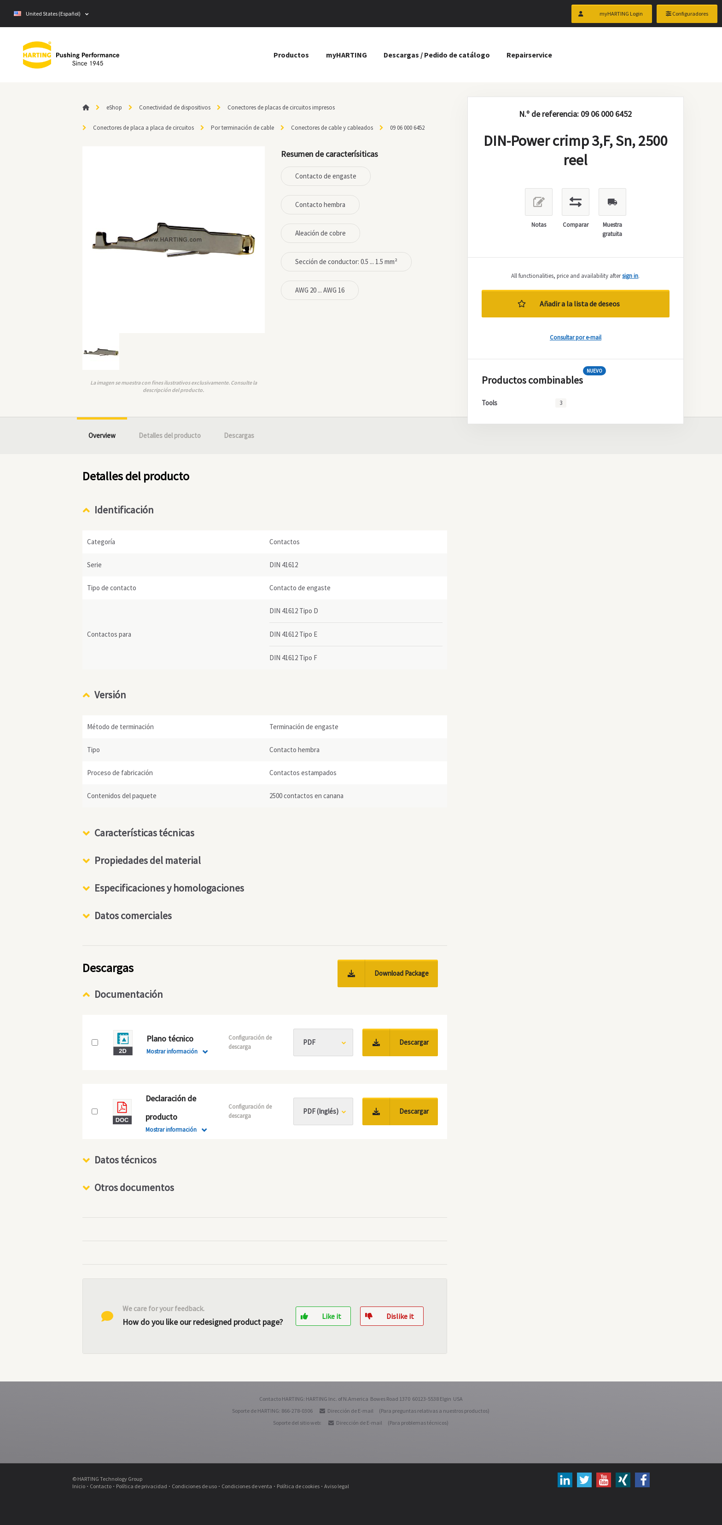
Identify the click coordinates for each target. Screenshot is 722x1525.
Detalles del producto (170, 435)
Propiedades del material (147, 860)
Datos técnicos (125, 1159)
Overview (102, 435)
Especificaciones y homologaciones (169, 887)
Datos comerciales (133, 915)
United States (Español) (47, 13)
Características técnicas (144, 832)
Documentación (128, 994)
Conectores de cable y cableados (332, 128)
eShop (114, 107)
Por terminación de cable (242, 128)
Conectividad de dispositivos (174, 107)
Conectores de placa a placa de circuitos (143, 128)
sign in (630, 276)
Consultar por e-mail (575, 337)
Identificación (124, 509)
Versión (110, 694)
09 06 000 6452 (407, 128)
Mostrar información (172, 1051)
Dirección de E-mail (350, 1410)
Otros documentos (134, 1187)
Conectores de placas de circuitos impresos (281, 107)
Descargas (239, 435)
